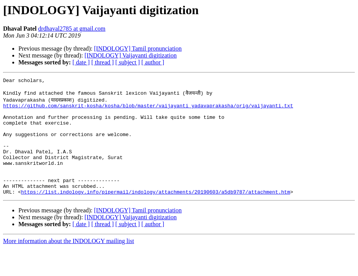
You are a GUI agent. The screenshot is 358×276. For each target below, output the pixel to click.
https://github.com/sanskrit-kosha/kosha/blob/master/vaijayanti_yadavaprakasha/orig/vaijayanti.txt (148, 108)
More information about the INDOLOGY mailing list (68, 261)
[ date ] (81, 62)
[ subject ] (127, 62)
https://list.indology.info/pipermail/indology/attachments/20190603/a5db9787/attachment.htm (155, 212)
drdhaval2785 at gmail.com (72, 28)
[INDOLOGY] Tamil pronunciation (138, 48)
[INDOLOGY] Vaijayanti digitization (130, 55)
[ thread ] (102, 62)
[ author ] (152, 62)
